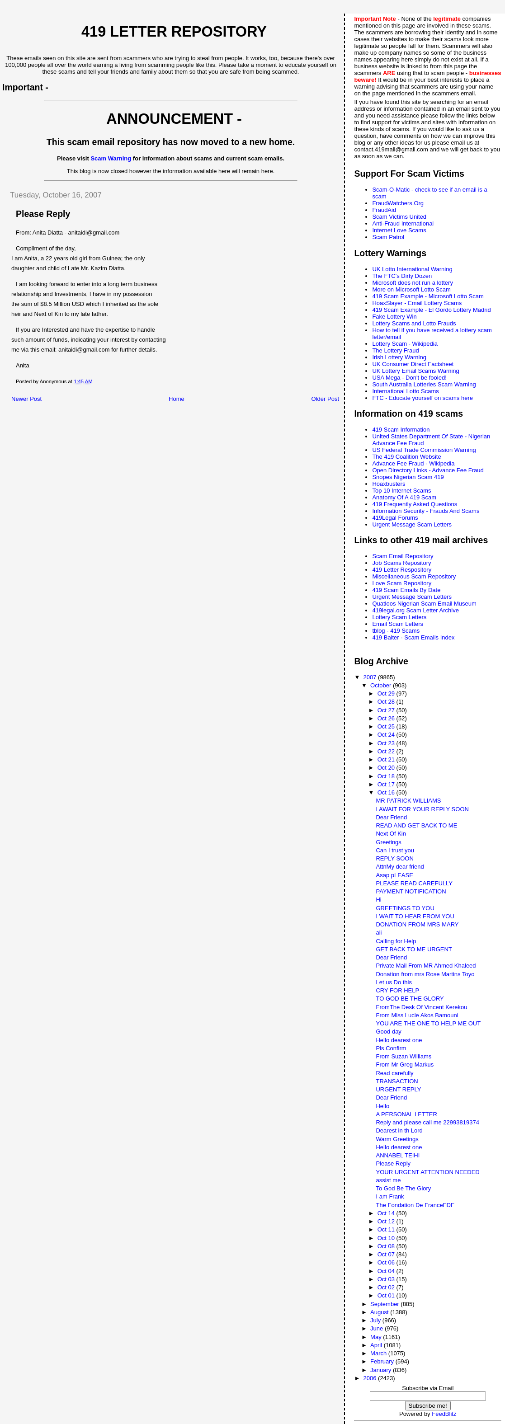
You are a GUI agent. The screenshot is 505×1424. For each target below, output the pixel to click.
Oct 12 (387, 1221)
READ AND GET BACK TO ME (416, 825)
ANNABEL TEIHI (398, 1155)
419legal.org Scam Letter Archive (415, 610)
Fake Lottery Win (394, 316)
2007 (370, 677)
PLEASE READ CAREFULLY (414, 883)
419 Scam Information (400, 429)
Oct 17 (387, 784)
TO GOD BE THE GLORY (410, 998)
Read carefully (394, 1073)
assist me (388, 1180)
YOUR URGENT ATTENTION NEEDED (427, 1172)
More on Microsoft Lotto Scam (411, 289)
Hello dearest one (399, 1040)
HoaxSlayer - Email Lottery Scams (417, 303)
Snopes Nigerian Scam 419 (408, 477)
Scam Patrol (388, 237)
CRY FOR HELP (397, 990)
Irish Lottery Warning (399, 357)
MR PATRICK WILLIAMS (408, 800)
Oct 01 (387, 1295)
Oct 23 (387, 743)
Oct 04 (387, 1271)
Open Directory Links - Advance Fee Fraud (427, 470)
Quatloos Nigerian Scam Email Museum (424, 603)
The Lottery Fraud (395, 350)
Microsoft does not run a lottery (412, 282)
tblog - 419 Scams (396, 630)
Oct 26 (387, 718)
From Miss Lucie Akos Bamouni (417, 1015)
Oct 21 (387, 759)
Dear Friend (391, 817)
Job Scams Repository (401, 562)
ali (379, 932)
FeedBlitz (444, 1413)
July (376, 1320)
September (385, 1304)
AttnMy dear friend (400, 866)
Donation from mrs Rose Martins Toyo (425, 974)
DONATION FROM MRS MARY (417, 924)
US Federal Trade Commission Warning (424, 449)
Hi (378, 899)
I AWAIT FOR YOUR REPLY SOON (422, 809)
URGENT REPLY (398, 1089)
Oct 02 (387, 1287)
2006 (370, 1378)
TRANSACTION (397, 1081)
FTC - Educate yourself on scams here (422, 398)
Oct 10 (387, 1238)
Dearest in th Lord (399, 1130)
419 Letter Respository (401, 569)
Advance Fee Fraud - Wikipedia (413, 463)
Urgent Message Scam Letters (412, 524)
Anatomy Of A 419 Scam (404, 497)
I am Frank (390, 1196)
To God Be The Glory (403, 1188)
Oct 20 (387, 767)
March (379, 1353)
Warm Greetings (397, 1139)
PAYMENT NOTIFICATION (411, 891)
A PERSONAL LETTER (406, 1114)
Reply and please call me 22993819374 (427, 1122)
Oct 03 (387, 1279)
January (381, 1370)
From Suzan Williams (403, 1056)
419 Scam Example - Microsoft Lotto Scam (427, 296)
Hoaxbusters (388, 483)
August (380, 1312)
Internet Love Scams (399, 230)
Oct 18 (387, 776)
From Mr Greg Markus (405, 1064)
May (376, 1337)
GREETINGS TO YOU (405, 908)
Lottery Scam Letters (399, 617)
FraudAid (384, 210)
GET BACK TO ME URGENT (414, 949)
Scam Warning (110, 158)
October (381, 685)
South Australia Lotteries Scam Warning (424, 384)
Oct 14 (387, 1213)
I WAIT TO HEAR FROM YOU (415, 916)
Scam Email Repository (402, 556)
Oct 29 (387, 693)
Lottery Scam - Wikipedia (405, 343)
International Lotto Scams (405, 391)
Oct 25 (387, 726)
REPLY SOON (394, 858)
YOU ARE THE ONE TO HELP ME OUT (428, 1023)
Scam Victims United (399, 216)
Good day (388, 1031)
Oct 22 (387, 751)
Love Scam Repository (401, 583)
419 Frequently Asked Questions (414, 504)
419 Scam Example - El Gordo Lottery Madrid (431, 309)
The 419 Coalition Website (406, 456)
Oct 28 (387, 701)
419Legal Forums (395, 517)
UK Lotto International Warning (412, 269)
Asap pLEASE (394, 875)
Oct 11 (387, 1229)
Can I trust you (395, 850)
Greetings (388, 842)
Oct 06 (387, 1262)
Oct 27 (387, 710)
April (377, 1345)
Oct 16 (387, 792)
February (383, 1361)
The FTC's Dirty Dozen (402, 276)
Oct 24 (387, 734)
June (377, 1328)
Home (176, 398)
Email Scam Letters (397, 623)
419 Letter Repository (174, 31)
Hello (382, 1106)
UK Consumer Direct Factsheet (412, 364)
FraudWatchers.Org (398, 203)
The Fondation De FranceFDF (415, 1205)
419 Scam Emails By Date (406, 590)
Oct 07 (387, 1254)
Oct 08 (387, 1246)
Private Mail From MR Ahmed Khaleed (426, 965)
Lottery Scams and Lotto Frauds (414, 323)
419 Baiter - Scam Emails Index (413, 637)
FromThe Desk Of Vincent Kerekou (421, 1007)
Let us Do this (394, 982)
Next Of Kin (391, 833)
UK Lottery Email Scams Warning (415, 370)
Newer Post (26, 398)
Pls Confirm (391, 1048)
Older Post (325, 398)
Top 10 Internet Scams (401, 490)
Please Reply (393, 1163)
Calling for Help (396, 941)
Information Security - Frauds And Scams (425, 511)
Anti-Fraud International (403, 223)
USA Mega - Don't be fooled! (409, 377)
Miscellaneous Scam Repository (414, 576)
